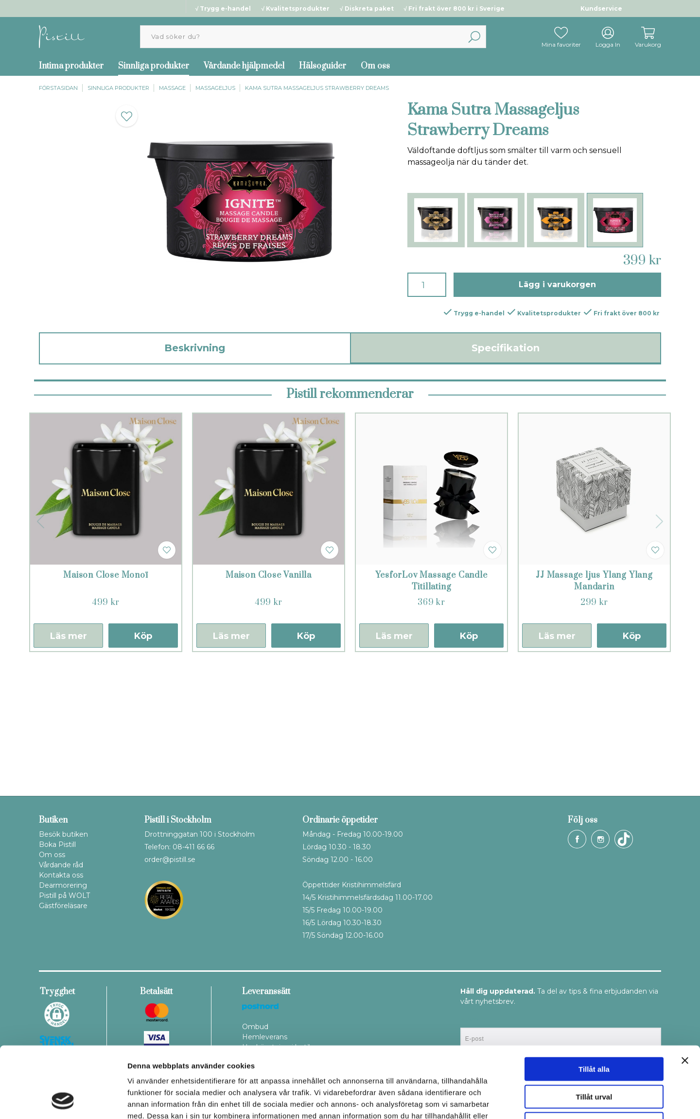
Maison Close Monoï (105, 699)
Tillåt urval (594, 1030)
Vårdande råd (61, 865)
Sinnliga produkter (153, 66)
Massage (172, 88)
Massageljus (215, 88)
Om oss (375, 66)
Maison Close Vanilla (269, 699)
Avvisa (594, 1057)
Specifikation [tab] (506, 348)
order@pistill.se (169, 859)
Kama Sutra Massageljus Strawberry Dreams (317, 88)
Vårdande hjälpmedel (244, 66)
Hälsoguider (322, 66)
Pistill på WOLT (64, 895)
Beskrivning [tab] (194, 348)
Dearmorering (63, 885)
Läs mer (68, 760)
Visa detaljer (528, 1100)
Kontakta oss (61, 875)
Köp (143, 760)
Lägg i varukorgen (557, 284)
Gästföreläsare (63, 905)
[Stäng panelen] (685, 993)
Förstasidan (58, 88)
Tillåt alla (594, 1002)
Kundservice (601, 8)
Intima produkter (71, 66)
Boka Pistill (57, 844)
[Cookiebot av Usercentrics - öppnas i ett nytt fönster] (62, 1100)
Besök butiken (63, 834)
